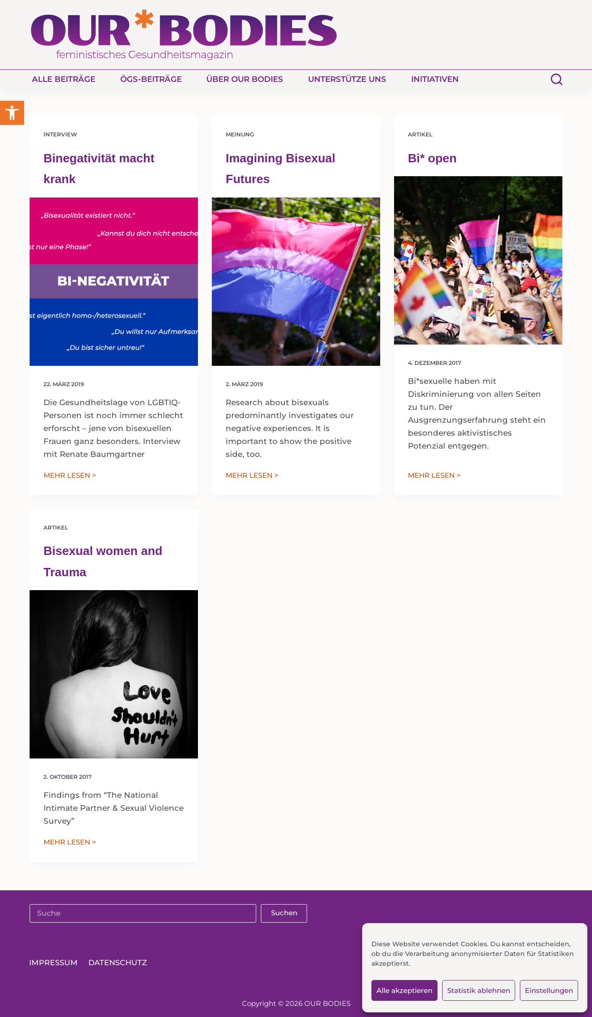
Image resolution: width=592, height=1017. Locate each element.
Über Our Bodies (244, 79)
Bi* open (432, 158)
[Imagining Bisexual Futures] (296, 281)
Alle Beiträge (63, 79)
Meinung (240, 134)
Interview (60, 134)
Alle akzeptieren (404, 990)
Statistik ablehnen (478, 990)
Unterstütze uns (347, 79)
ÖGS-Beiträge (151, 79)
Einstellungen (549, 990)
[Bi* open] (478, 260)
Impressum (54, 963)
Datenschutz (121, 963)
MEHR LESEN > (69, 476)
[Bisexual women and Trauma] (114, 674)
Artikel (420, 134)
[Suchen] (556, 79)
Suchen (284, 912)
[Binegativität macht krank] (114, 281)
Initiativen (435, 79)
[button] (12, 113)
